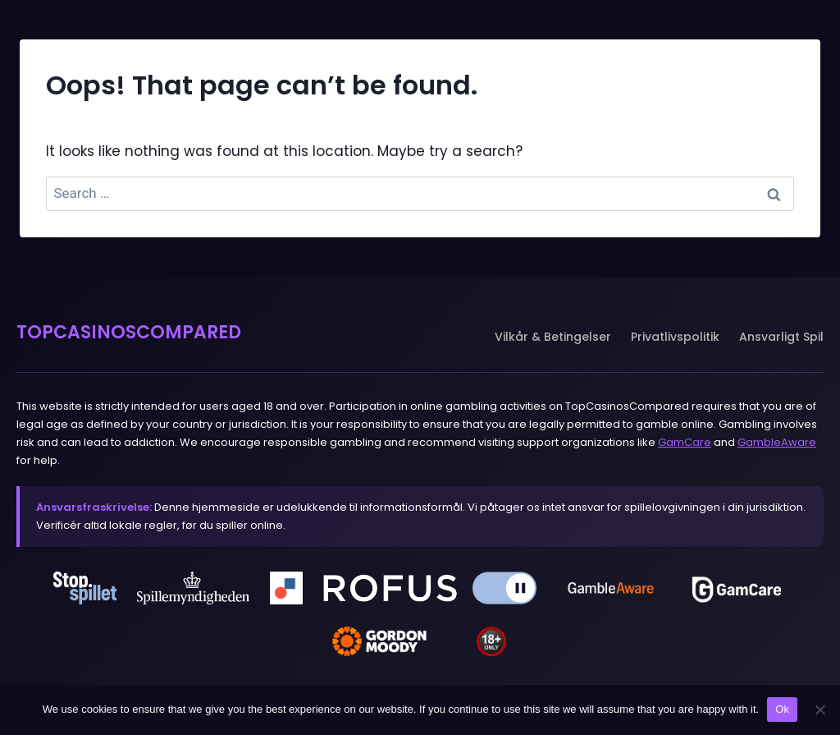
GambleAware (776, 442)
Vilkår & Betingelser (553, 336)
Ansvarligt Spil (781, 336)
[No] (819, 709)
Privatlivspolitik (675, 336)
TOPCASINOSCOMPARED (128, 332)
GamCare (684, 442)
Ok (782, 709)
